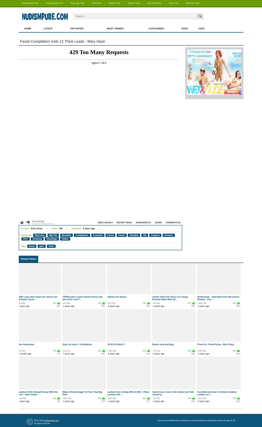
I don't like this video (28, 222)
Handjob (134, 235)
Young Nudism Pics (54, 3)
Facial (110, 235)
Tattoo (65, 239)
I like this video (22, 222)
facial (32, 246)
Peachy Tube (134, 3)
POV (25, 239)
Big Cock (39, 235)
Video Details (105, 222)
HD (144, 235)
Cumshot (98, 235)
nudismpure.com (51, 420)
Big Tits (53, 235)
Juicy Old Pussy (154, 3)
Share (158, 222)
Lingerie (155, 235)
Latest (48, 28)
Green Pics (173, 3)
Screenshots (143, 222)
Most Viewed (115, 28)
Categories (156, 28)
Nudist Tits (96, 3)
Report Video (124, 222)
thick (51, 246)
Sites (184, 28)
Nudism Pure (114, 3)
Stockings (52, 239)
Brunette (66, 235)
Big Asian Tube (192, 3)
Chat (201, 28)
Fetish (121, 235)
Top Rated (77, 28)
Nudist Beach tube (30, 3)
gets (41, 246)
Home (27, 28)
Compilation (82, 235)
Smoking (37, 239)
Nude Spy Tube (78, 3)
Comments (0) (173, 222)
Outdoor (168, 235)
